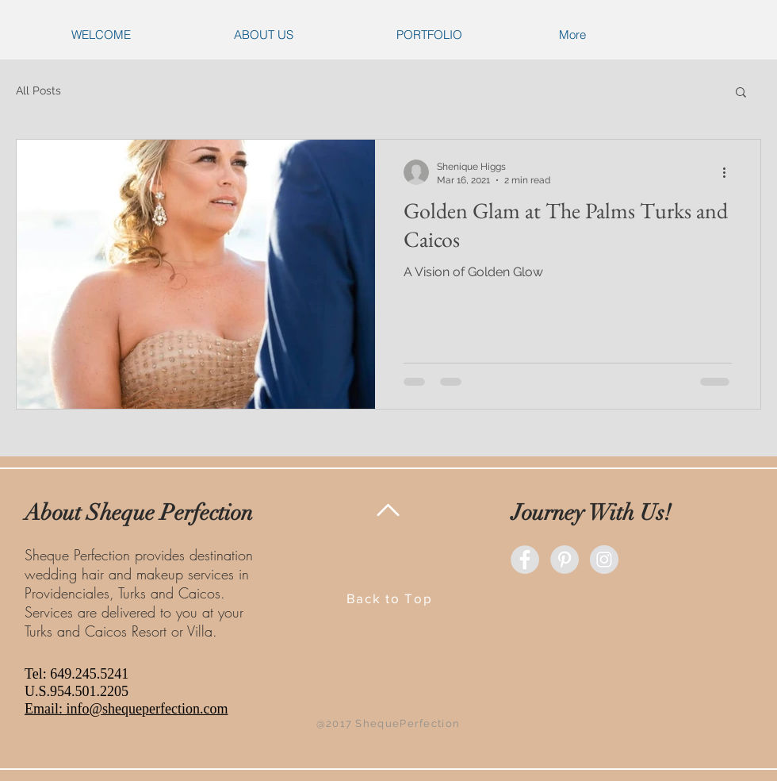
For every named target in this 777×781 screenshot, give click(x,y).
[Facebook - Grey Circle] (525, 559)
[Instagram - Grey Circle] (604, 559)
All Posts (38, 90)
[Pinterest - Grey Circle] (564, 559)
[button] (740, 93)
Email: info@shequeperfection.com (126, 709)
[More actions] (729, 172)
